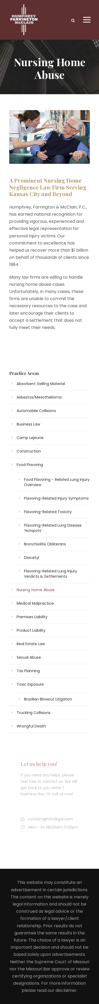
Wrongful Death (31, 726)
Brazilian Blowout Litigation (48, 699)
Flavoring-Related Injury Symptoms (56, 498)
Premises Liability (32, 616)
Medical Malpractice (35, 603)
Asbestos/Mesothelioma (39, 397)
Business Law (28, 424)
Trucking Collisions (33, 712)
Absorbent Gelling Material (41, 383)
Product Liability (31, 630)
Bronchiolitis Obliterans (45, 544)
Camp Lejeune (30, 437)
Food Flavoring (30, 464)
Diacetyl (31, 557)
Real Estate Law (31, 643)
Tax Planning (28, 670)
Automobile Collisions (36, 410)
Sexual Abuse (29, 657)
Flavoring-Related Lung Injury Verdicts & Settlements (50, 573)
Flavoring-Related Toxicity (48, 511)
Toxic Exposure (30, 684)
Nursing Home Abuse (36, 590)
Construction (29, 451)
